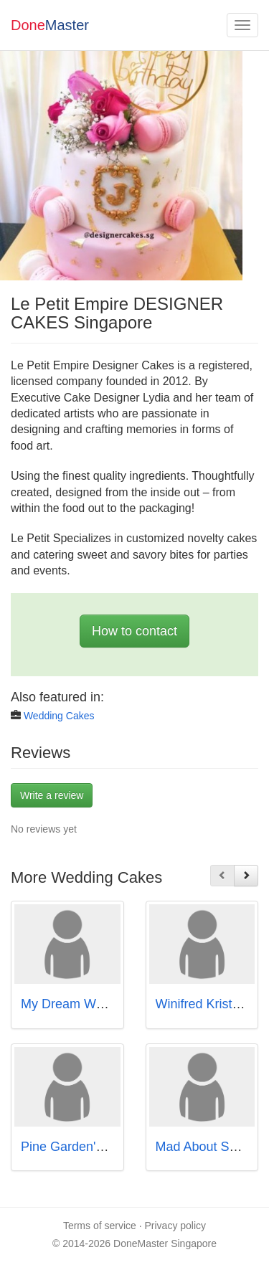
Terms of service (99, 1225)
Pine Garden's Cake (78, 1147)
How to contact (134, 631)
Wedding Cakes (59, 715)
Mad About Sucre (205, 1147)
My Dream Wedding (78, 1004)
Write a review (51, 795)
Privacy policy (176, 1225)
